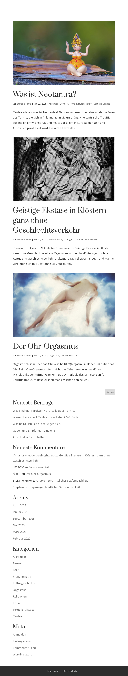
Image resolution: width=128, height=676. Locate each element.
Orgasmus (54, 355)
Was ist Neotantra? (44, 94)
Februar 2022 (21, 538)
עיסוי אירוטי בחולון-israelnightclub (34, 455)
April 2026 (19, 505)
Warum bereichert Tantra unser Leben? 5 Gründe (45, 417)
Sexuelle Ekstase (102, 103)
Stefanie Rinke (24, 103)
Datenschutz (70, 671)
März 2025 (19, 532)
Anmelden (19, 634)
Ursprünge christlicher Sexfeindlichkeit (62, 480)
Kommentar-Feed (24, 648)
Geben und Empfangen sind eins (34, 430)
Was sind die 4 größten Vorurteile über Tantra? (44, 410)
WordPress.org (22, 654)
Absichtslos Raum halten (29, 437)
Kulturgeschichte (84, 103)
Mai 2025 (18, 525)
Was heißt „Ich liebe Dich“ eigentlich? (37, 424)
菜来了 (17, 474)
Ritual (16, 603)
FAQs (72, 103)
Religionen (20, 596)
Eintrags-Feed (22, 641)
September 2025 (24, 518)
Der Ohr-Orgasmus (45, 346)
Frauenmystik (55, 239)
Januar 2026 (20, 512)
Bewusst (64, 103)
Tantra (17, 616)
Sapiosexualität (39, 467)
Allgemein (54, 103)
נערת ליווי (18, 467)
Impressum (53, 671)
